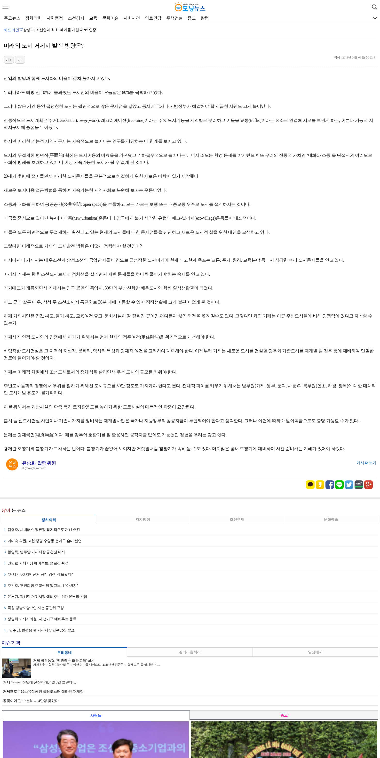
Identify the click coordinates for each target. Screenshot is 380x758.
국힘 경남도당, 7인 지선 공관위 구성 (34, 608)
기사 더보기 (366, 463)
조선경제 (76, 18)
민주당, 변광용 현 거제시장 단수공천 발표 (39, 630)
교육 (93, 18)
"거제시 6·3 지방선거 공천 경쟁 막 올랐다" (38, 574)
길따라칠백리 (190, 652)
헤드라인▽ (13, 30)
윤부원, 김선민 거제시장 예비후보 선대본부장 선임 (45, 597)
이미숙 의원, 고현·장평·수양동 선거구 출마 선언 (43, 541)
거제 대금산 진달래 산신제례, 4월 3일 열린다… (39, 682)
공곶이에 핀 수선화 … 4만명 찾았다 (30, 701)
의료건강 (153, 18)
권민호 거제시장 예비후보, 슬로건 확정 (36, 563)
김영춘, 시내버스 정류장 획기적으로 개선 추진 (42, 530)
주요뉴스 (12, 18)
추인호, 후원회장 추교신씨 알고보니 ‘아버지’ (41, 585)
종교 (192, 18)
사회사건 (132, 18)
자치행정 (55, 18)
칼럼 (205, 18)
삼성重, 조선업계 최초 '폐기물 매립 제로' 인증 (59, 30)
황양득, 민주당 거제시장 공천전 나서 (34, 552)
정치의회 (33, 18)
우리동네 (64, 653)
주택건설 (174, 18)
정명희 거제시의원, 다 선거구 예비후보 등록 (40, 619)
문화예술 (110, 18)
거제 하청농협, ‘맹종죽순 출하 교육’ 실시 (64, 660)
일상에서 (315, 652)
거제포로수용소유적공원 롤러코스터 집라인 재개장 (43, 691)
